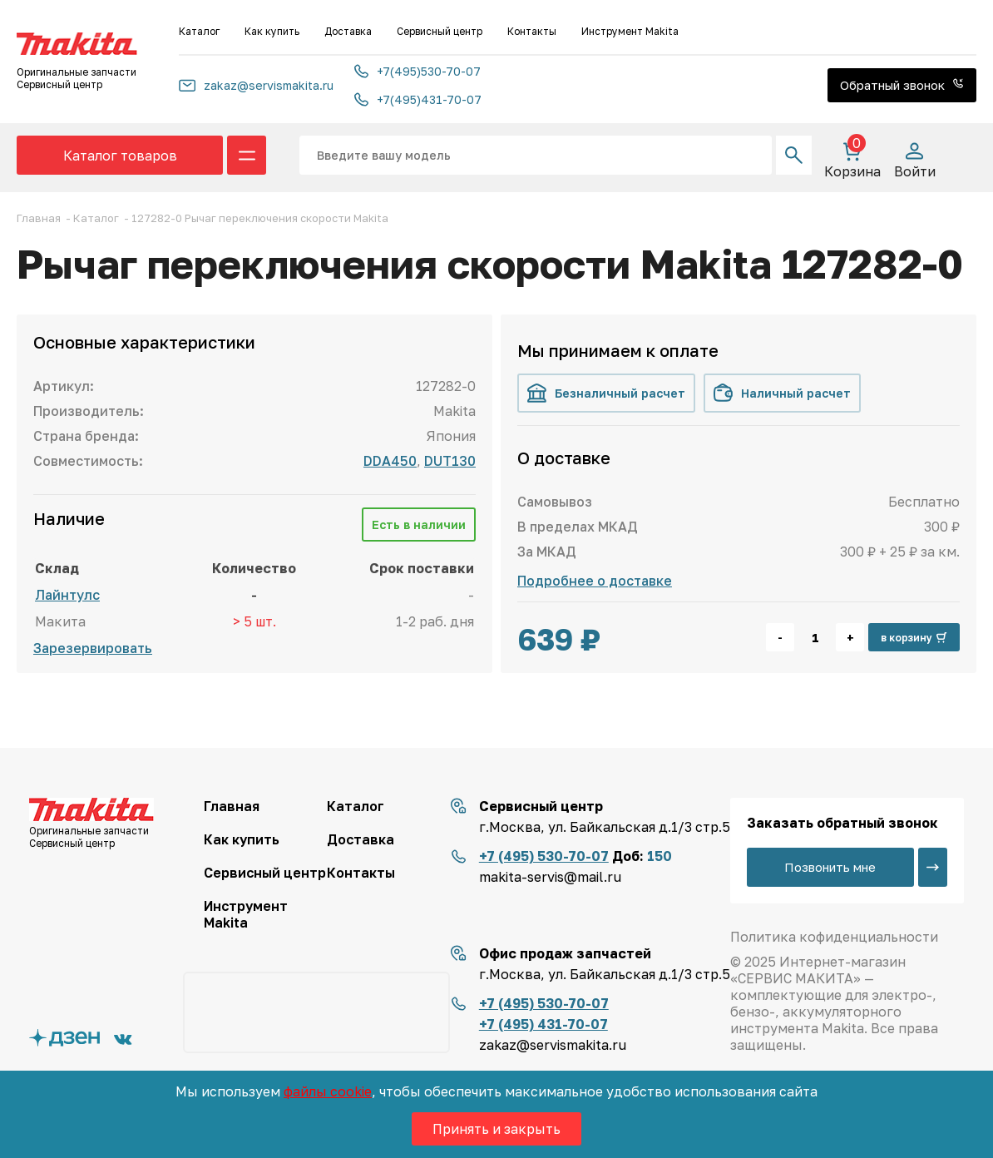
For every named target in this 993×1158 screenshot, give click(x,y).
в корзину (914, 637)
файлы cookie (328, 1091)
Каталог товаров (120, 155)
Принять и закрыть (496, 1129)
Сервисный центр (439, 31)
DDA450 (390, 461)
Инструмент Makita (630, 31)
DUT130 (450, 461)
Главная (231, 806)
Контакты (531, 31)
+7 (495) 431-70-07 (543, 1024)
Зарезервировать (92, 648)
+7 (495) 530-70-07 (544, 856)
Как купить (272, 31)
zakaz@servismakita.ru (256, 85)
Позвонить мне (831, 866)
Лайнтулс (67, 594)
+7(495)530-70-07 (417, 71)
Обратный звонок (902, 84)
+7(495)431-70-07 (418, 99)
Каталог (199, 31)
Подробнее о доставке (594, 580)
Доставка (348, 31)
